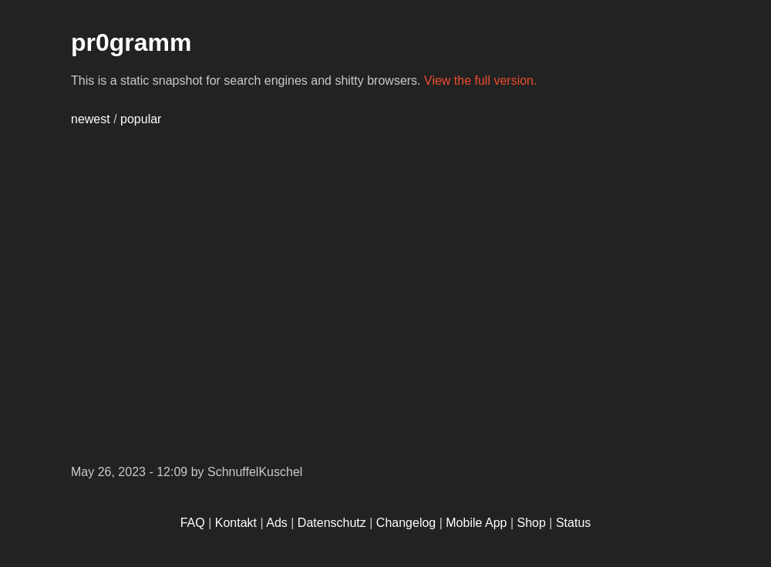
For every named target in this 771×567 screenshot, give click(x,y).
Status (573, 522)
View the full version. (480, 80)
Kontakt (236, 522)
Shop (531, 522)
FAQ (192, 522)
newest (90, 119)
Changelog (406, 522)
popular (140, 119)
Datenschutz (332, 522)
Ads (277, 522)
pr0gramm (131, 42)
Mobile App (476, 522)
